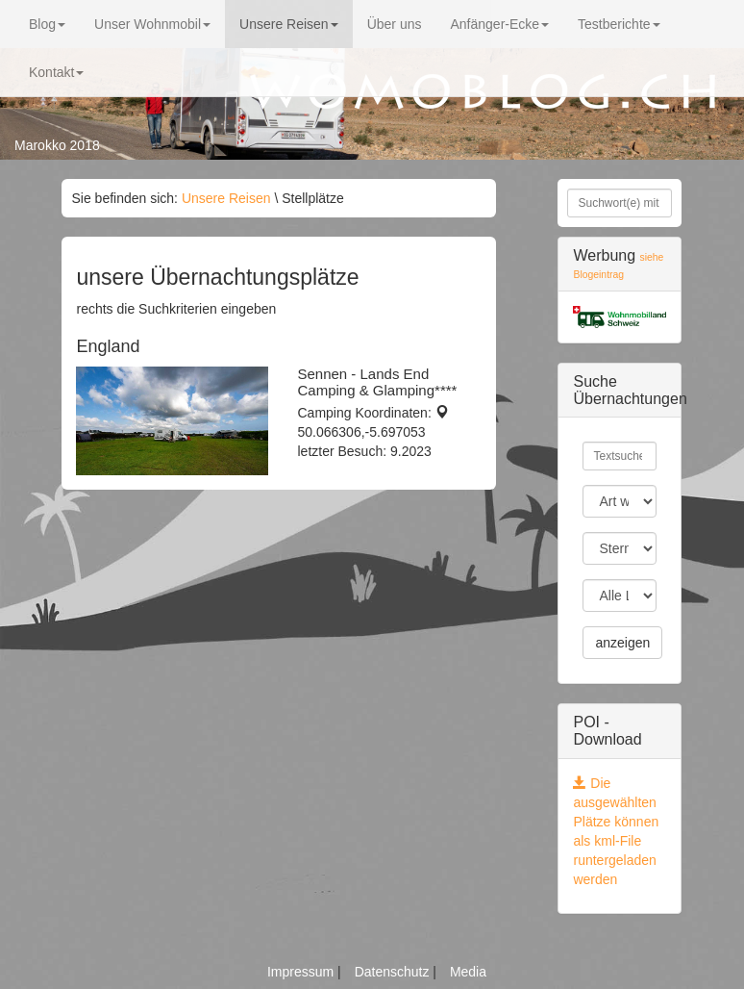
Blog (47, 24)
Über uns (394, 24)
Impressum (302, 971)
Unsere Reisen (288, 24)
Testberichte (618, 24)
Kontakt (56, 72)
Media (468, 971)
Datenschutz (394, 971)
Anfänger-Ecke (499, 24)
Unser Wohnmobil (152, 24)
